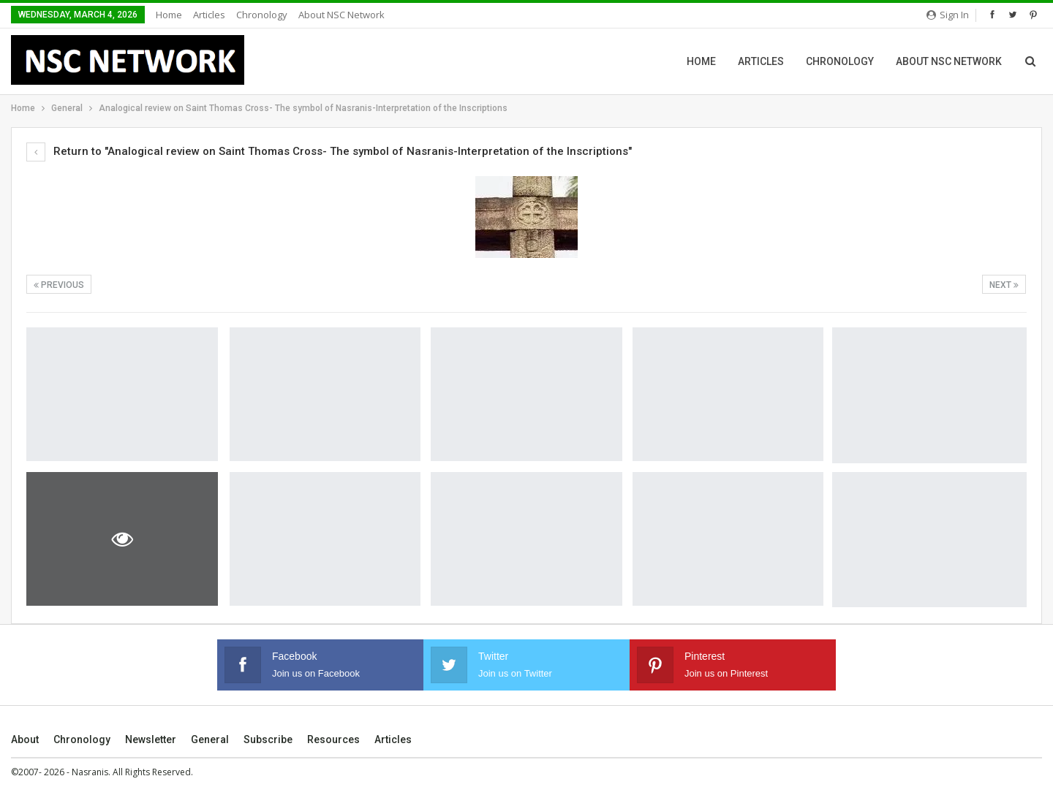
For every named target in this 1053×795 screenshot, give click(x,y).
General (210, 739)
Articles (209, 14)
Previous (59, 285)
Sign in (947, 14)
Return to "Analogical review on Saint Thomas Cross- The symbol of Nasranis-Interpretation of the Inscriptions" (329, 151)
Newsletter (150, 739)
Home (169, 14)
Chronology (261, 14)
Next (1004, 285)
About (25, 739)
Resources (333, 739)
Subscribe (268, 739)
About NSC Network (341, 14)
